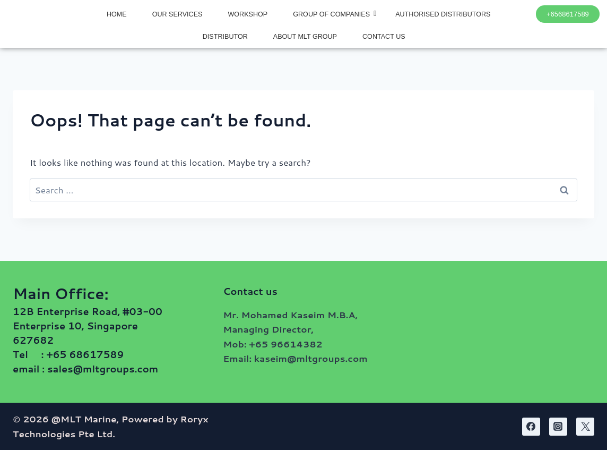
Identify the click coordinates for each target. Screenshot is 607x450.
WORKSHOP (247, 14)
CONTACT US (383, 36)
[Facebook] (531, 427)
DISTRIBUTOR (225, 36)
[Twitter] (585, 427)
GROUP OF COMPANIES (334, 14)
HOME (117, 14)
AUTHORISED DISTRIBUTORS (442, 14)
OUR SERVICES (177, 14)
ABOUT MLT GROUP (305, 36)
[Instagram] (558, 427)
